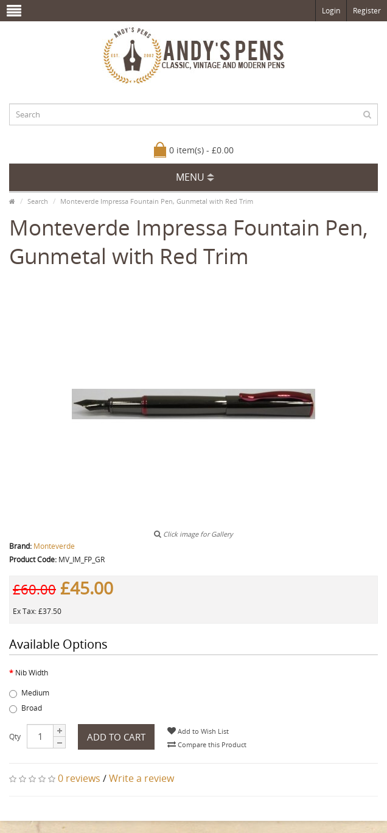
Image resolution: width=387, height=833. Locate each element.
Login (331, 10)
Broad (25, 708)
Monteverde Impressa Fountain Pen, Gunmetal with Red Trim (156, 201)
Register (367, 10)
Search (37, 201)
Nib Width (31, 672)
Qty (15, 736)
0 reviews (79, 778)
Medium (29, 693)
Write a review (141, 778)
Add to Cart (116, 737)
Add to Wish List (198, 731)
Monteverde (54, 546)
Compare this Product (206, 744)
